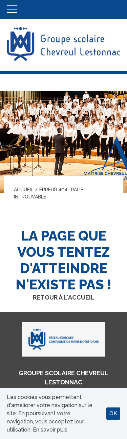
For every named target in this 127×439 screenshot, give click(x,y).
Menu (12, 9)
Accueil (24, 189)
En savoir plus (50, 429)
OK (113, 413)
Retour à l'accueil (63, 297)
